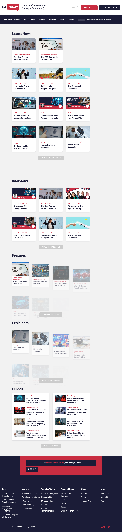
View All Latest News (51, 158)
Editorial (17, 19)
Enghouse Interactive (70, 511)
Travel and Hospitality (31, 497)
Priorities (42, 19)
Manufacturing (28, 505)
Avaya (63, 507)
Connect (63, 19)
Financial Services (29, 494)
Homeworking (47, 497)
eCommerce (27, 501)
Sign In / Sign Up (109, 7)
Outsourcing (27, 508)
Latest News (7, 19)
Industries (53, 19)
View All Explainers (51, 380)
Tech (25, 19)
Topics (33, 19)
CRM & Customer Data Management (10, 501)
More (71, 19)
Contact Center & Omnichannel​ (9, 495)
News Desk (105, 494)
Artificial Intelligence (49, 494)
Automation (46, 505)
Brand (102, 501)
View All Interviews (51, 247)
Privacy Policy (87, 501)
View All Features (51, 315)
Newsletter (89, 7)
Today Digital (26, 527)
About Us (84, 494)
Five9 (63, 500)
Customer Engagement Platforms (7, 508)
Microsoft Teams (48, 501)
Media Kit (104, 497)
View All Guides (51, 446)
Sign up (32, 469)
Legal (102, 505)
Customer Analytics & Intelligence (11, 515)
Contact (84, 497)
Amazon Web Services (66, 495)
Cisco (63, 503)
